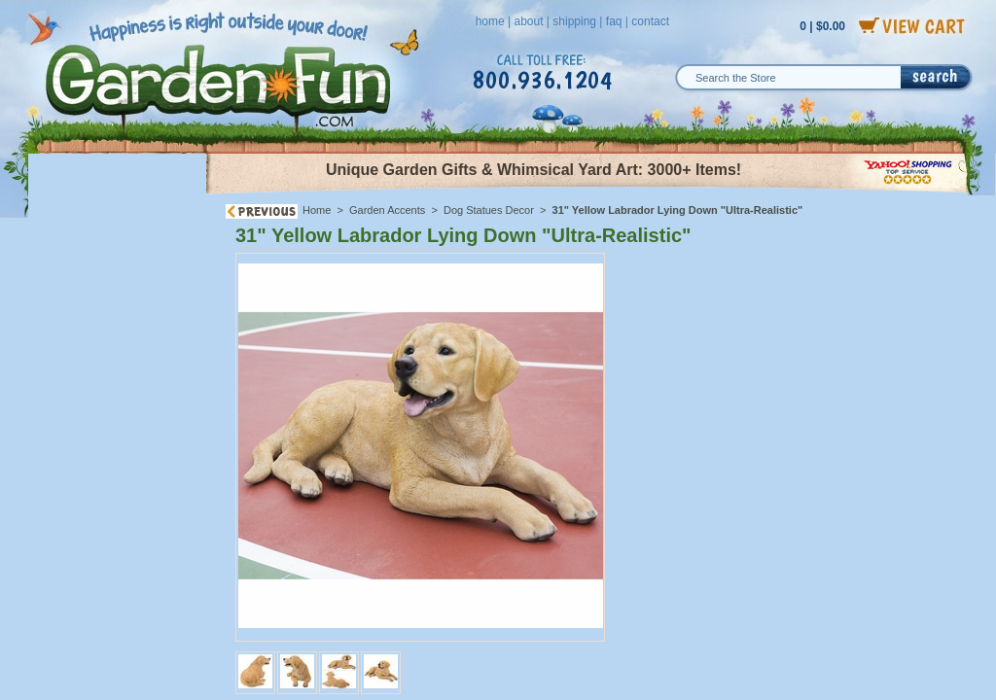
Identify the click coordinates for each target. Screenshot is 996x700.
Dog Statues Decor (489, 210)
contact (650, 21)
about (528, 21)
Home (316, 210)
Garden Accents (387, 210)
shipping (574, 21)
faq (614, 21)
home (490, 21)
